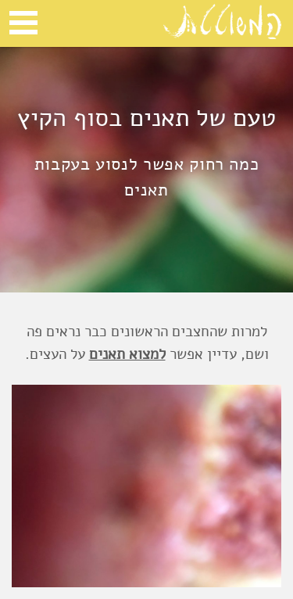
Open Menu (23, 23)
